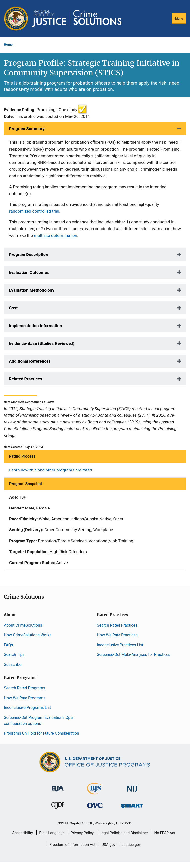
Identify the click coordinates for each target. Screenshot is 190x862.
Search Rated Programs (24, 688)
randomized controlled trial (34, 211)
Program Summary (27, 128)
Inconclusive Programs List (27, 707)
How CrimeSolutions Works (27, 635)
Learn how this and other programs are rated (50, 470)
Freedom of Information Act (72, 844)
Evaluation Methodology (31, 290)
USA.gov (108, 844)
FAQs (8, 645)
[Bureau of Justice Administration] (58, 786)
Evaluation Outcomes (29, 272)
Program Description (28, 254)
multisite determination (55, 235)
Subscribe (12, 664)
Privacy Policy (82, 833)
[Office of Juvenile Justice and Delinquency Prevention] (57, 806)
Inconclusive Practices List (120, 645)
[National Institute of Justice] (132, 786)
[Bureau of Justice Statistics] (95, 792)
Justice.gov (131, 844)
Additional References (30, 361)
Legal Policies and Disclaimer (124, 833)
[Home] (76, 18)
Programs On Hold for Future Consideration (41, 733)
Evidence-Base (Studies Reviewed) (41, 343)
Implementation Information (35, 325)
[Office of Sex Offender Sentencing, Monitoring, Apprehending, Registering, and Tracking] (132, 804)
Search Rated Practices (117, 625)
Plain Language (52, 833)
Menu (179, 18)
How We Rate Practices (117, 635)
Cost (13, 307)
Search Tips (14, 654)
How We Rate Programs (24, 698)
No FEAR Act (164, 833)
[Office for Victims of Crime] (95, 805)
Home (8, 44)
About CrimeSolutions (23, 625)
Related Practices (25, 378)
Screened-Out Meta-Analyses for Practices (133, 654)
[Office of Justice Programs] (16, 18)
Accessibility (22, 833)
